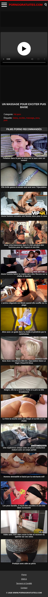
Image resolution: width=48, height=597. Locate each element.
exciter (22, 118)
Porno (23, 574)
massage (30, 118)
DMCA (24, 579)
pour (37, 118)
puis (5, 120)
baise (15, 118)
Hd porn (17, 114)
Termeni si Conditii (24, 583)
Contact (24, 588)
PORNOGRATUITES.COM (26, 4)
